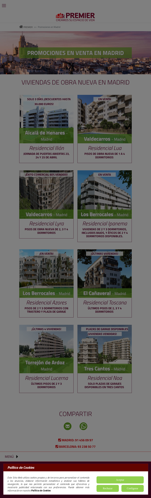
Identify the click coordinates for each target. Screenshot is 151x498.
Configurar (132, 488)
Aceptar (120, 479)
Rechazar (108, 488)
